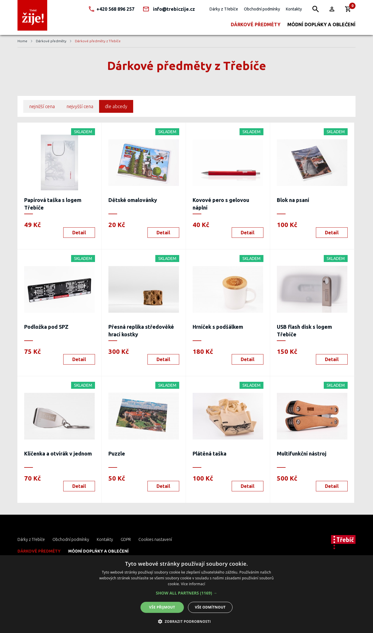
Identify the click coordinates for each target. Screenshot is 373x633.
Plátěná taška (209, 453)
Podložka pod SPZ (46, 327)
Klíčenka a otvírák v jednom (58, 453)
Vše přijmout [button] (162, 607)
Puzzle (116, 453)
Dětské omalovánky (132, 200)
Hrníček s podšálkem (218, 327)
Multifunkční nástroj (301, 453)
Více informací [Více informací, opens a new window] (193, 583)
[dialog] (186, 594)
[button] (186, 593)
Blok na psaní (293, 200)
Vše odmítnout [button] (210, 607)
